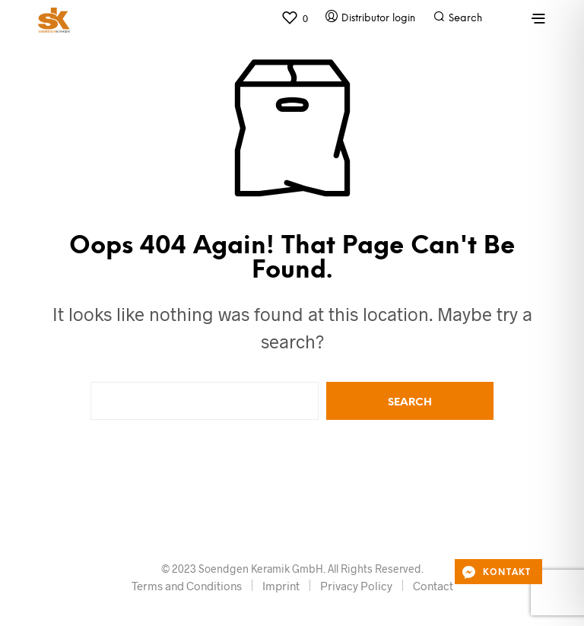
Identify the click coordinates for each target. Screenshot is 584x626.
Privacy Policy (356, 586)
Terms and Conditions (187, 586)
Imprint (281, 586)
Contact (433, 586)
